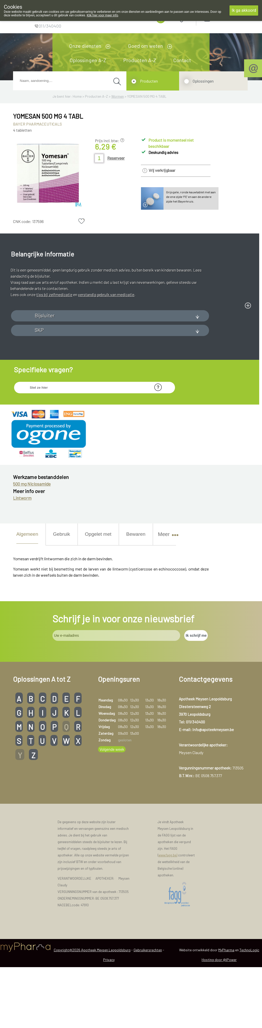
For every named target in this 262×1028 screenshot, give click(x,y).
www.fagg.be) (167, 916)
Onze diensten (85, 46)
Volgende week (112, 810)
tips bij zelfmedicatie (54, 294)
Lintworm (22, 559)
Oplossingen (203, 81)
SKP (39, 391)
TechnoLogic (249, 1011)
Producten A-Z (139, 60)
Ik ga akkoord (244, 10)
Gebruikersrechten (148, 1011)
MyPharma (226, 1011)
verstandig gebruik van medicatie (106, 294)
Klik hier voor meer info (102, 15)
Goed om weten (145, 46)
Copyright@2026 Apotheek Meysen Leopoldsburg (92, 1011)
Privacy (109, 1020)
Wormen (117, 96)
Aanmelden (225, 17)
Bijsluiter (44, 376)
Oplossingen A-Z (88, 60)
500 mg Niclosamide (32, 544)
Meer (166, 595)
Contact (182, 60)
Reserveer (116, 157)
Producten (149, 81)
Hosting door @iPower (219, 1020)
